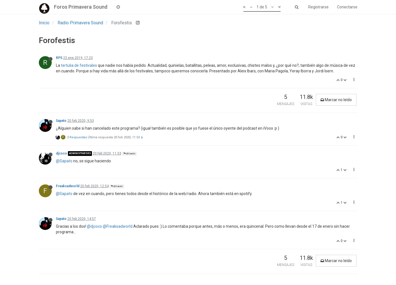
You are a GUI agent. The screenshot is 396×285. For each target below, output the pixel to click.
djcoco (61, 153)
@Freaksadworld (117, 226)
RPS (59, 58)
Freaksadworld (67, 186)
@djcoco (94, 226)
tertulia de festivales (79, 65)
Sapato (61, 121)
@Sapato (129, 153)
